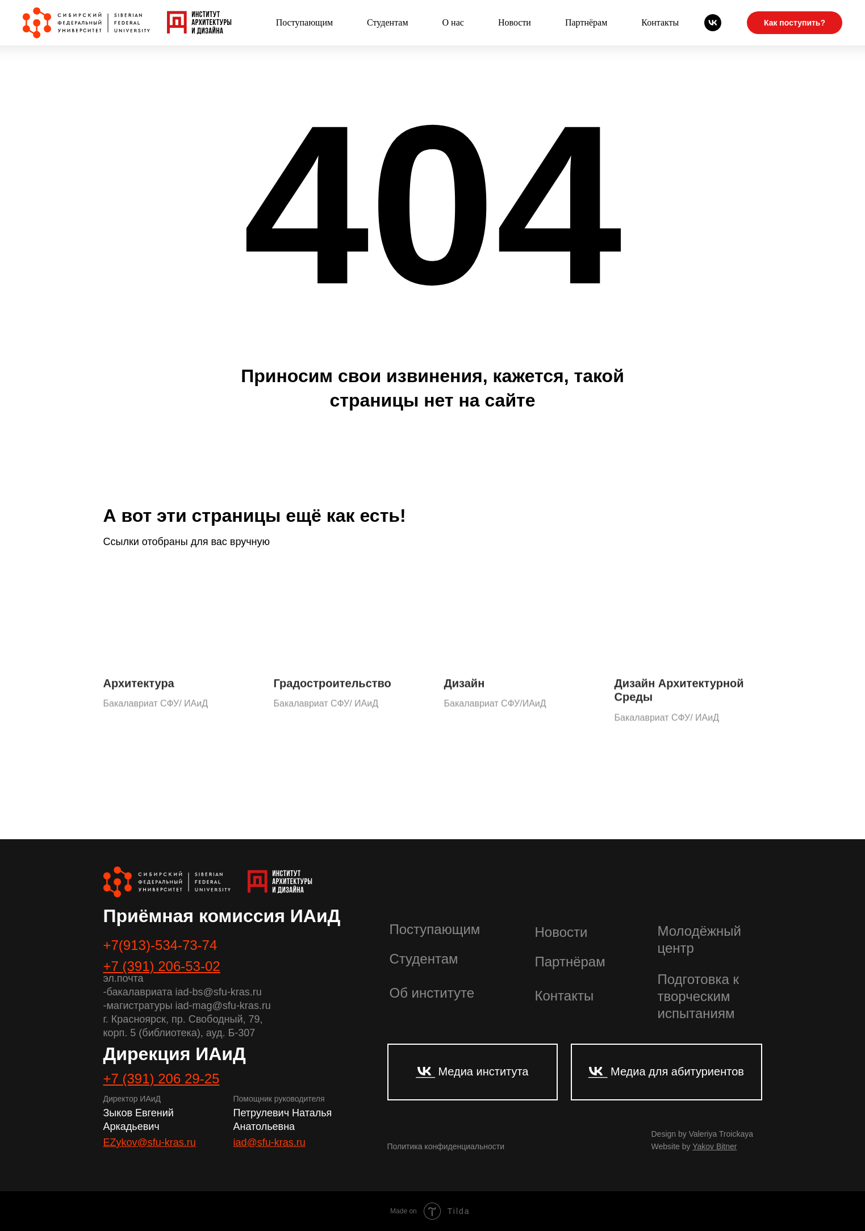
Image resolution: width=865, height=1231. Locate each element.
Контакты (660, 22)
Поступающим (304, 22)
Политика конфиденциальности (446, 1146)
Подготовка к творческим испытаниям (698, 996)
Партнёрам (586, 22)
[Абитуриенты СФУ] (712, 22)
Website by (694, 1146)
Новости (514, 22)
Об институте (432, 992)
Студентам (387, 22)
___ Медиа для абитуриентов (666, 1071)
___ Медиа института (472, 1071)
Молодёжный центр (700, 939)
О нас (453, 22)
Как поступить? (794, 22)
